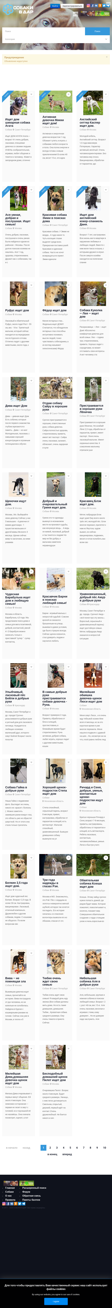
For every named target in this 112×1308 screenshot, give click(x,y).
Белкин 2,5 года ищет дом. (16, 886)
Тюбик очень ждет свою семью (51, 983)
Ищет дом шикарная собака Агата (17, 124)
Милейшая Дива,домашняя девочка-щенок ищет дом (16, 1080)
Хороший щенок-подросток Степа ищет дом (54, 792)
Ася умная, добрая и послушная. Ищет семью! (17, 221)
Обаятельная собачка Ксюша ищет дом (91, 885)
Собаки (8, 131)
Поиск (97, 31)
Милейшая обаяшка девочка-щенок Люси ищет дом (91, 698)
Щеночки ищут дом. (15, 504)
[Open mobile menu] (75, 14)
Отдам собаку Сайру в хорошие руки (54, 408)
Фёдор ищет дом (54, 312)
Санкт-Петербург (23, 131)
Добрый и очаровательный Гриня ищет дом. (54, 506)
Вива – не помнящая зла (15, 981)
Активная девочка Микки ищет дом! (53, 122)
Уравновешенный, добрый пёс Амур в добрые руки (93, 599)
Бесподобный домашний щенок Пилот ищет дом (54, 1079)
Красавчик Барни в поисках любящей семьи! (54, 602)
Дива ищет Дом (16, 407)
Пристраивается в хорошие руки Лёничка (91, 411)
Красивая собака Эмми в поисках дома (54, 220)
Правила (10, 1201)
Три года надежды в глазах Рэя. (50, 885)
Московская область (91, 711)
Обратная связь (31, 1197)
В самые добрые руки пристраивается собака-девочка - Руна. (54, 700)
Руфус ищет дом (17, 312)
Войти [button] (55, 6)
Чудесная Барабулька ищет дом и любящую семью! (17, 600)
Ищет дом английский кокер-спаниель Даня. (91, 221)
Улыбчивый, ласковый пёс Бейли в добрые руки (17, 698)
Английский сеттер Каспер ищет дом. (90, 124)
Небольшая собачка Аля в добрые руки (90, 983)
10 (104, 1149)
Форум (26, 1193)
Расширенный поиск (34, 1190)
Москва (55, 129)
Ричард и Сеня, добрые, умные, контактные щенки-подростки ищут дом (91, 797)
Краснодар (94, 606)
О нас (8, 1197)
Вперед (67, 1156)
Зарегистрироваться (72, 6)
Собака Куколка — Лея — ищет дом (91, 315)
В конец (52, 1156)
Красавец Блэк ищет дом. (90, 504)
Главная (10, 1190)
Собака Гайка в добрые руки (16, 790)
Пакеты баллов (31, 1201)
